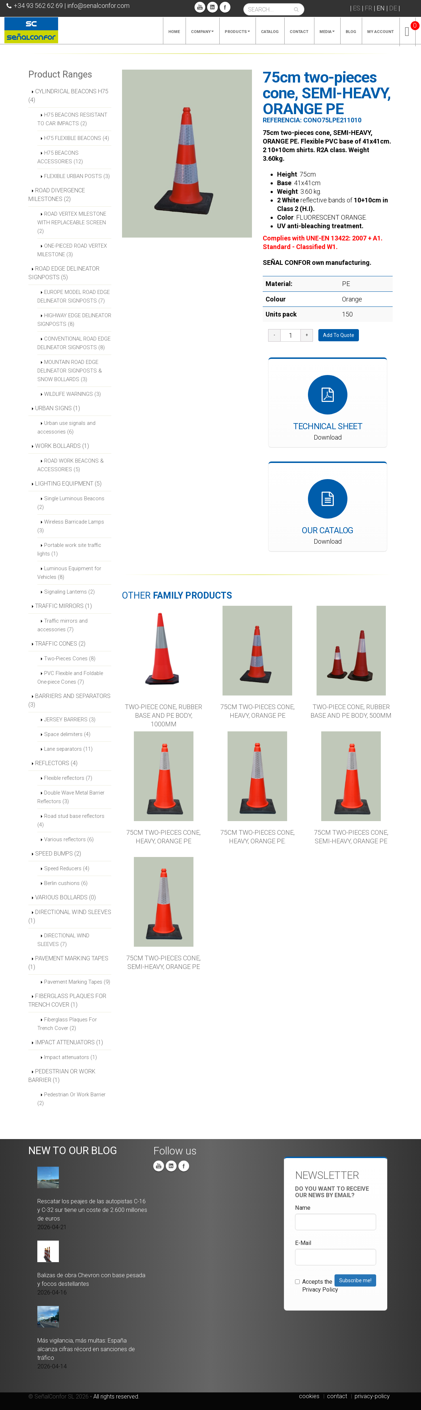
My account (380, 31)
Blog (351, 31)
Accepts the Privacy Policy (316, 1285)
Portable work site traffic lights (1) (69, 549)
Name (302, 1207)
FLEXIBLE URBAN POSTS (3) (77, 176)
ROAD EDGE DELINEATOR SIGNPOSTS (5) (63, 273)
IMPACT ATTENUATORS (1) (69, 1042)
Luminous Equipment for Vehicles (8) (69, 572)
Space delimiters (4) (67, 734)
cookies (309, 1396)
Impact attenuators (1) (70, 1057)
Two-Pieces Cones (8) (69, 658)
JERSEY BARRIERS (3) (69, 719)
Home (174, 31)
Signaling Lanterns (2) (69, 592)
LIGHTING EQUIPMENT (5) (68, 483)
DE (393, 8)
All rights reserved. (116, 1396)
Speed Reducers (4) (66, 868)
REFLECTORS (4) (56, 763)
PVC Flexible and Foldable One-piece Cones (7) (70, 677)
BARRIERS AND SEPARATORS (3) (69, 700)
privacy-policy (372, 1396)
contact (337, 1396)
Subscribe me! (355, 1280)
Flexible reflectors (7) (68, 778)
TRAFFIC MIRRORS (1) (63, 606)
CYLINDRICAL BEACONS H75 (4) (68, 95)
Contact (299, 31)
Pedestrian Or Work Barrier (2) (71, 1098)
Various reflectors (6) (69, 839)
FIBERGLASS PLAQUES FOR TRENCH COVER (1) (67, 1000)
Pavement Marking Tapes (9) (77, 982)
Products (237, 31)
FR (368, 8)
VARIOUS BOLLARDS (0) (65, 897)
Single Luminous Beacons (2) (70, 502)
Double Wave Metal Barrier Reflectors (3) (70, 797)
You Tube (200, 7)
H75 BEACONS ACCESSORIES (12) (60, 157)
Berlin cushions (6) (66, 883)
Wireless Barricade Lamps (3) (70, 526)
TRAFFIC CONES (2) (60, 643)
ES (356, 8)
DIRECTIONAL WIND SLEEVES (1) (69, 916)
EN (380, 8)
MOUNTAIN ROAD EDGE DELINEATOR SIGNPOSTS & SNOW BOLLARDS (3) (69, 371)
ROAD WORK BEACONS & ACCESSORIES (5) (70, 465)
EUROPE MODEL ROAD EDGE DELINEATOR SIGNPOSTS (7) (73, 296)
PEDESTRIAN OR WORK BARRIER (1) (61, 1075)
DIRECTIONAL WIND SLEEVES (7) (63, 939)
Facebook (225, 7)
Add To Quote (338, 335)
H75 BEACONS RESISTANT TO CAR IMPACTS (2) (72, 119)
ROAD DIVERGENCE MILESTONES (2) (56, 194)
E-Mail (303, 1243)
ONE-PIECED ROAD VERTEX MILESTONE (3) (72, 250)
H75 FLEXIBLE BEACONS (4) (76, 138)
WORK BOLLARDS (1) (62, 445)
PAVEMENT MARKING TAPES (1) (68, 962)
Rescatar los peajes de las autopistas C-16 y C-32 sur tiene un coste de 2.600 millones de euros (92, 1210)
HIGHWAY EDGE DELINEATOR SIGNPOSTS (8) (74, 319)
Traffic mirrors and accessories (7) (62, 625)
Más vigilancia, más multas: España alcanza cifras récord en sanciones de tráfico (86, 1349)
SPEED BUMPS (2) (58, 853)
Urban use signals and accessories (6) (66, 427)
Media (327, 31)
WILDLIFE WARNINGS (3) (72, 394)
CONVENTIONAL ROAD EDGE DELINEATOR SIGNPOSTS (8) (74, 343)
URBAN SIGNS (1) (57, 408)
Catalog (270, 31)
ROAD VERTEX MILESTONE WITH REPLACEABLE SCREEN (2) (71, 222)
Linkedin (212, 7)
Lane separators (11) (68, 749)
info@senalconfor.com (98, 5)
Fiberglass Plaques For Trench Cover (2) (67, 1023)
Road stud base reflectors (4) (70, 820)
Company (202, 31)
